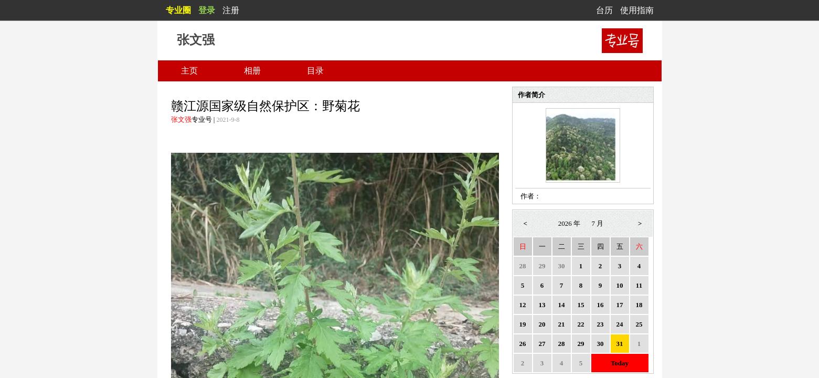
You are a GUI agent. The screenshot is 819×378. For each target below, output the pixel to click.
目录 (315, 70)
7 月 (598, 223)
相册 (252, 70)
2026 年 (569, 223)
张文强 (181, 119)
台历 (604, 10)
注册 (230, 10)
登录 (206, 10)
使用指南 (637, 10)
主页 (189, 70)
